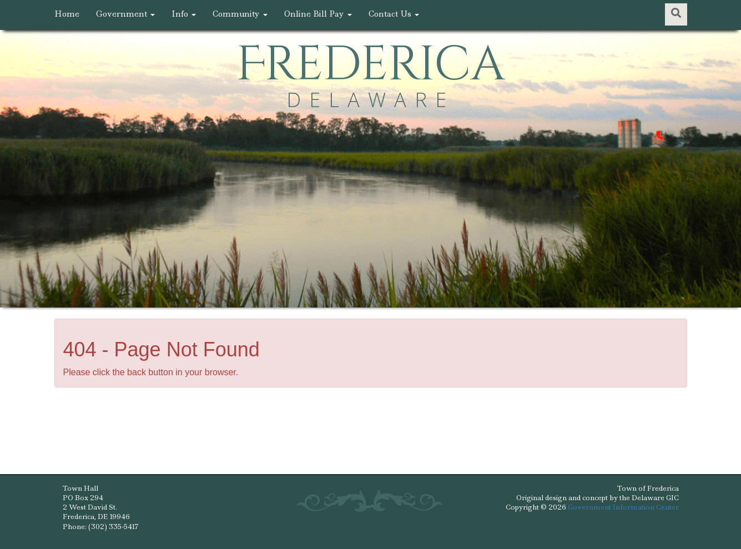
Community (240, 13)
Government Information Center (623, 507)
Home (66, 13)
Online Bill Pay (318, 13)
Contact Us (394, 13)
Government (125, 13)
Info (184, 13)
